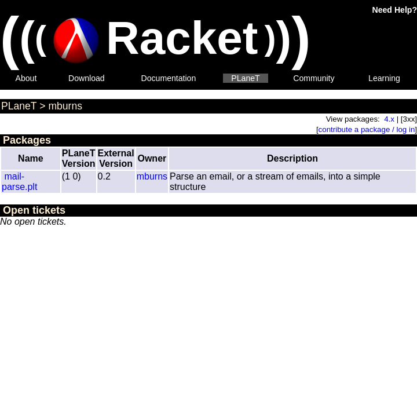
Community (313, 78)
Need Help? (394, 9)
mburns (65, 106)
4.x (389, 119)
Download (86, 78)
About (26, 78)
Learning (384, 78)
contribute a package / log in (367, 129)
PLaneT (245, 78)
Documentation (168, 78)
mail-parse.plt (19, 181)
